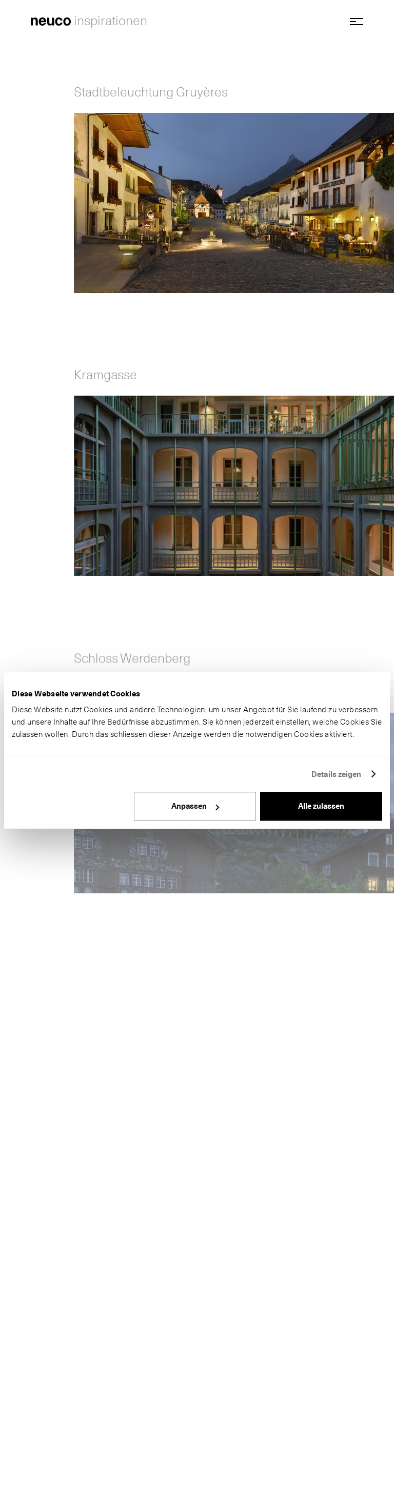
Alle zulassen (321, 806)
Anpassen (195, 806)
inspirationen (110, 20)
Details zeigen (336, 774)
